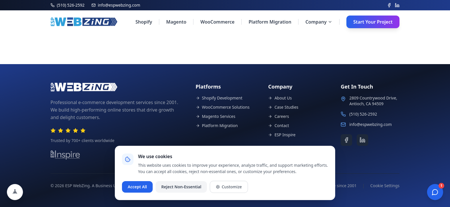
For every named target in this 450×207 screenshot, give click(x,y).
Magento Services (215, 116)
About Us (280, 98)
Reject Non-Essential (181, 186)
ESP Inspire (281, 134)
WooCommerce (217, 22)
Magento (176, 22)
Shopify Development (219, 98)
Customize (229, 186)
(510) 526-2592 (363, 114)
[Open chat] (435, 192)
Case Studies (283, 107)
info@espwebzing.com (370, 124)
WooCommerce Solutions (223, 107)
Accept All (137, 186)
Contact (278, 125)
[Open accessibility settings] (15, 192)
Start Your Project (373, 22)
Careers (278, 116)
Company (318, 22)
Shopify (143, 22)
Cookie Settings (384, 185)
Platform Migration (270, 22)
